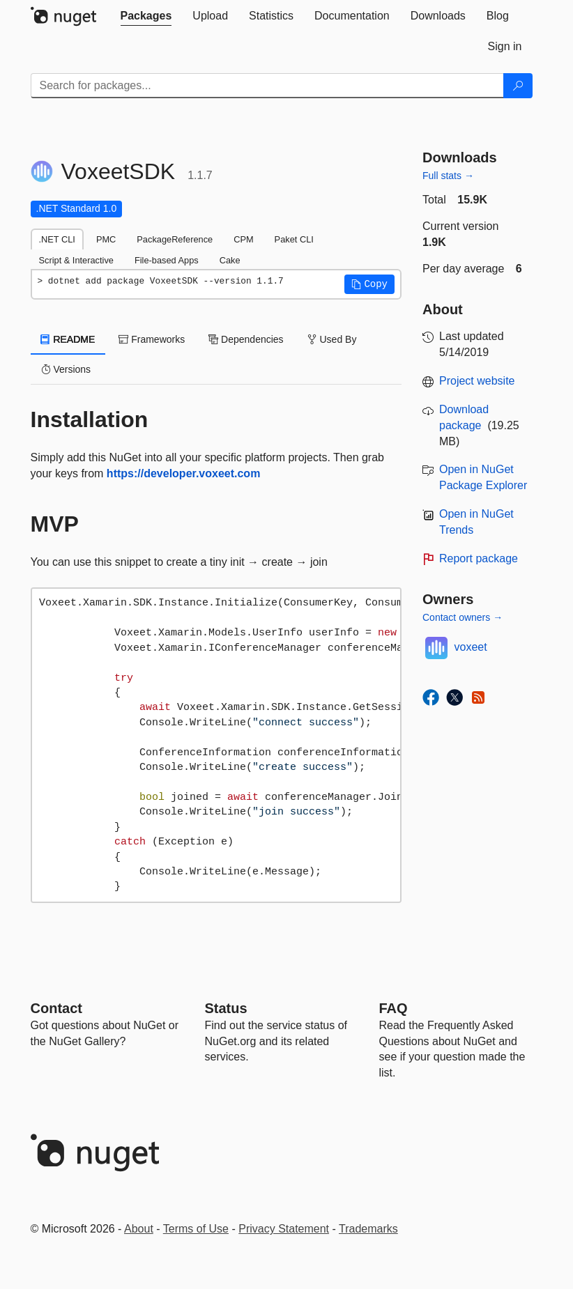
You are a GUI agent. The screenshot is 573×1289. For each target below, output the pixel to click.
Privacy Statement (283, 1229)
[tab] (146, 16)
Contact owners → (462, 617)
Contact (56, 1008)
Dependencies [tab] (245, 339)
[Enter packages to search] (267, 85)
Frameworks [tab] (152, 339)
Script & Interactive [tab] (76, 260)
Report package (478, 558)
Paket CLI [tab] (294, 239)
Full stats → (448, 175)
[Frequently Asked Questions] (393, 1008)
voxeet (470, 647)
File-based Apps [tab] (167, 260)
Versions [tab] (66, 369)
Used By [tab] (332, 339)
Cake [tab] (230, 260)
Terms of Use (196, 1229)
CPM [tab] (243, 239)
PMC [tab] (106, 239)
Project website (477, 381)
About (138, 1229)
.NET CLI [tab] (57, 239)
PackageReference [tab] (175, 239)
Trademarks (368, 1229)
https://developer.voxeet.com (184, 473)
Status (226, 1008)
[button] (369, 284)
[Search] (518, 85)
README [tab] (68, 339)
